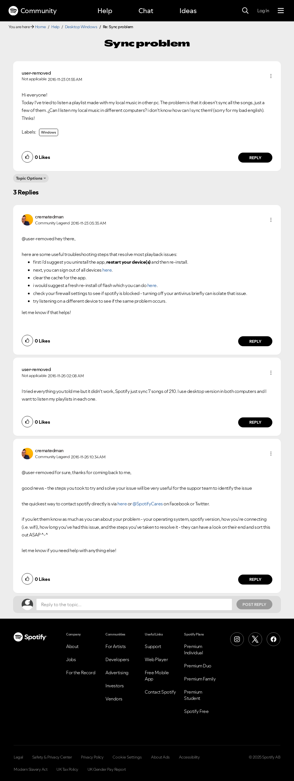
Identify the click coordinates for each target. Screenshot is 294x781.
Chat (145, 10)
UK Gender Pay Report (106, 769)
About (72, 646)
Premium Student (193, 695)
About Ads (160, 757)
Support (153, 646)
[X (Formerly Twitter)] (255, 639)
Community (32, 11)
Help (104, 10)
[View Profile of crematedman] (49, 217)
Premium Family (200, 679)
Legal (18, 757)
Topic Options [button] (29, 178)
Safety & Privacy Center (52, 757)
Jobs (71, 659)
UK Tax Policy (67, 769)
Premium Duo (197, 666)
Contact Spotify (160, 692)
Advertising (116, 672)
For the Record (80, 672)
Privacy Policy (92, 757)
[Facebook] (273, 639)
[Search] (245, 11)
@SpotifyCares (147, 504)
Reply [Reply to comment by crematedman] (255, 341)
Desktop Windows (81, 27)
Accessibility (189, 757)
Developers (117, 659)
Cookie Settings (127, 757)
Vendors (113, 699)
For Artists (115, 646)
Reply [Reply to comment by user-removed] (255, 158)
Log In (263, 10)
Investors (114, 685)
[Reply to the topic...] (134, 604)
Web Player (156, 659)
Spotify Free (196, 711)
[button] (271, 76)
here (107, 270)
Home (40, 27)
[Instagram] (237, 639)
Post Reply (254, 604)
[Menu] (280, 11)
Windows (48, 132)
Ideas (188, 10)
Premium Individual (193, 649)
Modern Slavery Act (30, 769)
